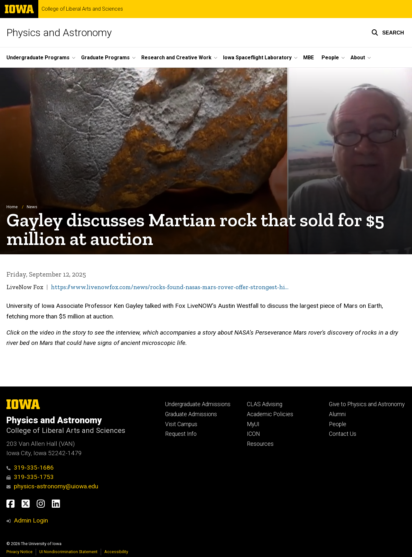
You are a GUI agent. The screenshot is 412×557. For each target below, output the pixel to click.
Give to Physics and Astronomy (367, 404)
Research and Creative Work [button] (176, 57)
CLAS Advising (264, 404)
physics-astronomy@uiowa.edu (52, 486)
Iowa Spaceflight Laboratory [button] (257, 57)
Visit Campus (181, 424)
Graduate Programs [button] (105, 57)
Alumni (337, 414)
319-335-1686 (30, 467)
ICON (253, 434)
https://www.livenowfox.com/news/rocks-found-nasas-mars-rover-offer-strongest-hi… (169, 287)
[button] (387, 32)
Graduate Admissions (191, 414)
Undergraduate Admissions (197, 404)
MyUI (253, 424)
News (32, 207)
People (337, 424)
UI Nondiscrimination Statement (68, 551)
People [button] (330, 57)
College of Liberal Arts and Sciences (82, 9)
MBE (308, 57)
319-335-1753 (30, 477)
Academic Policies (270, 414)
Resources (260, 444)
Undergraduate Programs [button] (38, 57)
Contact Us (342, 434)
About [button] (358, 57)
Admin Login (31, 520)
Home (12, 207)
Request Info (181, 434)
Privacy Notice (19, 551)
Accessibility (116, 551)
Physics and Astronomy (59, 32)
